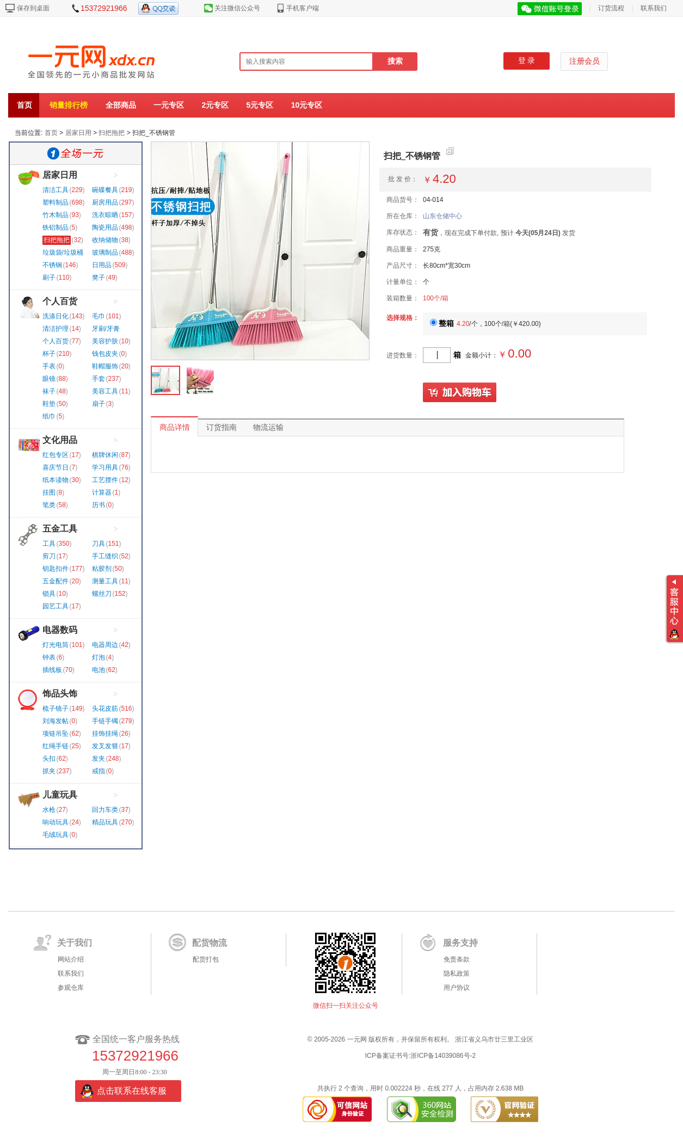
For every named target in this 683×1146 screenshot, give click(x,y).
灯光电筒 (55, 645)
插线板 (52, 670)
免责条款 (457, 959)
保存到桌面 (33, 8)
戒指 (98, 771)
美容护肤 (105, 341)
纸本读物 (55, 480)
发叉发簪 (105, 746)
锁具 (49, 593)
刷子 (49, 277)
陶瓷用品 (105, 227)
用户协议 (457, 987)
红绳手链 (55, 746)
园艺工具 (55, 606)
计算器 (102, 492)
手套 (98, 379)
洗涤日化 (55, 316)
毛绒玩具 (55, 835)
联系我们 (654, 8)
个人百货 (59, 301)
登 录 (527, 61)
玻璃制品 (105, 252)
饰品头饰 (59, 693)
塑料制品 (55, 202)
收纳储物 (105, 240)
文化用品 (59, 440)
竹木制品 (55, 215)
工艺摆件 (105, 480)
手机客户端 (302, 8)
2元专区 (215, 105)
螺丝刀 (102, 593)
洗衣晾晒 (105, 215)
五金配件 (55, 581)
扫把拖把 (112, 133)
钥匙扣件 (55, 568)
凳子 (98, 277)
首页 (24, 105)
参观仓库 (71, 987)
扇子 (98, 404)
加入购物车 (460, 393)
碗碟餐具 (105, 190)
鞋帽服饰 (105, 366)
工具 (49, 543)
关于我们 (74, 942)
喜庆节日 (55, 467)
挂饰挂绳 (105, 733)
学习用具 (105, 467)
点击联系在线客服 (132, 1090)
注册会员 (584, 61)
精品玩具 (105, 822)
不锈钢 (52, 265)
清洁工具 (55, 190)
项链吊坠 (55, 733)
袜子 (49, 391)
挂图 (49, 492)
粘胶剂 (102, 568)
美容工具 (105, 391)
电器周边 (105, 645)
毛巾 (98, 316)
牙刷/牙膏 (106, 328)
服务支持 (460, 942)
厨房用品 (105, 202)
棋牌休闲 (105, 455)
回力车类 (105, 810)
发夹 (98, 758)
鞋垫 (49, 404)
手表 (49, 366)
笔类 (49, 505)
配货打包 (206, 959)
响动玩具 (55, 822)
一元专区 (168, 105)
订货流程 (611, 8)
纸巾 (49, 416)
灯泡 (98, 657)
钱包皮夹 (105, 354)
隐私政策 (457, 973)
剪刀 (49, 556)
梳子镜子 (55, 708)
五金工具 (59, 528)
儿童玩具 (59, 794)
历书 (98, 505)
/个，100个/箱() (485, 324)
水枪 (49, 810)
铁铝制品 (55, 227)
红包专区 (55, 455)
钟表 (49, 657)
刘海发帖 (55, 721)
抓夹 (49, 771)
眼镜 (49, 379)
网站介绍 (71, 959)
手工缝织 (105, 556)
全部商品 (121, 105)
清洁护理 (55, 328)
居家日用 (78, 133)
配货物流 (209, 942)
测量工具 (105, 581)
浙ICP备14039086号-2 (443, 1055)
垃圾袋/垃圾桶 (62, 252)
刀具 (98, 543)
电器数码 (59, 629)
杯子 (49, 354)
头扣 (49, 758)
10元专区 (307, 105)
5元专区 (260, 105)
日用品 (102, 265)
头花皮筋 (105, 708)
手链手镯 (105, 721)
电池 (98, 670)
